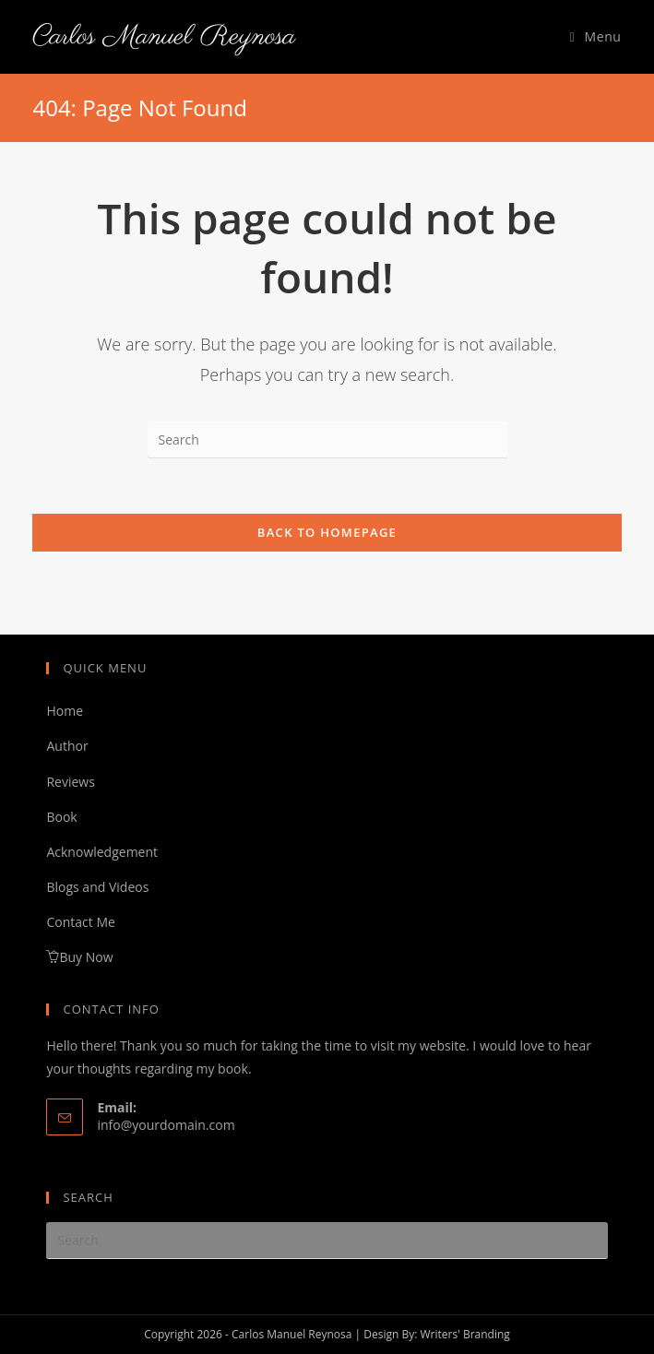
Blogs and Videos (97, 887)
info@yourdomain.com (165, 1125)
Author (67, 745)
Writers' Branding (464, 1334)
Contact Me (80, 922)
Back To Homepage (327, 532)
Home (64, 710)
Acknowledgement (102, 852)
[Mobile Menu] (596, 37)
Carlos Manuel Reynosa (163, 36)
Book (61, 816)
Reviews (70, 781)
